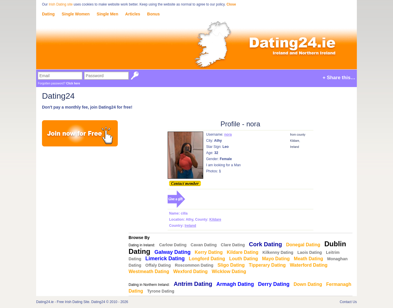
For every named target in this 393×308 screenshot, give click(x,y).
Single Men (107, 14)
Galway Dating (173, 252)
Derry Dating (274, 284)
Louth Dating (243, 258)
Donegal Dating (303, 244)
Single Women (76, 14)
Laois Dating (309, 252)
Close (231, 4)
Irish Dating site (61, 4)
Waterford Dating (308, 265)
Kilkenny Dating (277, 252)
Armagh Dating (235, 284)
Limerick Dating (165, 258)
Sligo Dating (231, 265)
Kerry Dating (209, 252)
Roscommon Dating (194, 265)
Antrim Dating (193, 284)
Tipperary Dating (267, 265)
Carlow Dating (173, 244)
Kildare (215, 219)
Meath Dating (308, 258)
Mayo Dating (276, 258)
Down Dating (308, 284)
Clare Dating (233, 244)
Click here (73, 83)
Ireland (190, 226)
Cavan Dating (204, 244)
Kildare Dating (242, 252)
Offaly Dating (158, 265)
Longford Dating (207, 258)
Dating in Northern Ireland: (149, 285)
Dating (48, 14)
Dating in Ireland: (142, 245)
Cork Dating (265, 244)
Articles (132, 14)
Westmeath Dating (149, 271)
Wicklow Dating (229, 271)
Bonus (153, 14)
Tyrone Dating (160, 291)
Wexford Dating (190, 271)
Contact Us (348, 302)
